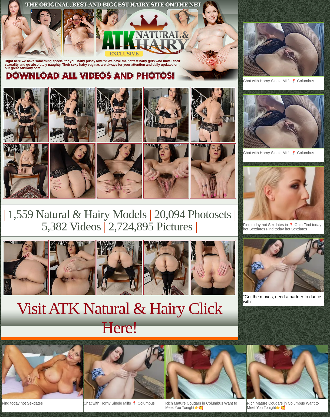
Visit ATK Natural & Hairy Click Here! (119, 318)
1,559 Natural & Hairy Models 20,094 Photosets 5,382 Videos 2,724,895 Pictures (119, 220)
